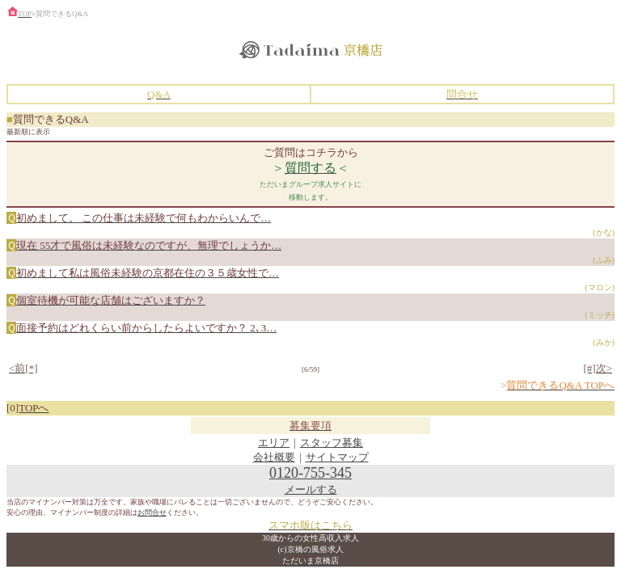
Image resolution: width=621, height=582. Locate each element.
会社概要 (274, 457)
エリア (273, 442)
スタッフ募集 (331, 442)
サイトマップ (337, 457)
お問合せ (152, 512)
